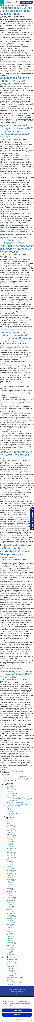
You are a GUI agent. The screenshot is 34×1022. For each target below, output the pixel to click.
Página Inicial (11, 795)
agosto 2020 (10, 945)
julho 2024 (10, 861)
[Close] (31, 999)
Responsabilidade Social (14, 813)
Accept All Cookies (17, 1010)
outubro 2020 (11, 942)
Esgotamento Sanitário (13, 790)
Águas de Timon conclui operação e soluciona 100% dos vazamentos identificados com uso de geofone (16, 131)
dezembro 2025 (11, 830)
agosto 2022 (10, 902)
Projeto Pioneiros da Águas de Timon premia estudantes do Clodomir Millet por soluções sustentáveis (16, 551)
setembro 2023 (11, 879)
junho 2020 (10, 949)
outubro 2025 (11, 834)
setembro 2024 (11, 857)
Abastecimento (11, 959)
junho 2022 (10, 906)
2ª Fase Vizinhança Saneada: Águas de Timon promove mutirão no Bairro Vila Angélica (16, 672)
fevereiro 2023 (11, 891)
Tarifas (9, 984)
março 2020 (10, 954)
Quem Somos (11, 811)
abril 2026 (10, 823)
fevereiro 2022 (11, 913)
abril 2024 (10, 866)
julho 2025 (10, 839)
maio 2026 (10, 821)
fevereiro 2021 (11, 935)
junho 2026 (10, 820)
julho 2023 (10, 882)
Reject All (17, 1014)
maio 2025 (10, 843)
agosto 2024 (10, 859)
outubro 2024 (11, 855)
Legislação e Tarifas (13, 815)
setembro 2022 (11, 900)
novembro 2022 (11, 897)
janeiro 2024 (10, 872)
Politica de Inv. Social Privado (15, 797)
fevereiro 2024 (11, 870)
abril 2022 (10, 909)
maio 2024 (10, 864)
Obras (9, 972)
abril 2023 (10, 888)
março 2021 (10, 933)
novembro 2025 (11, 832)
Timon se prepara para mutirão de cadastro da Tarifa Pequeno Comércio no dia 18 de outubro (15, 337)
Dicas (8, 966)
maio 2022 (10, 908)
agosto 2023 (10, 881)
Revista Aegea (15, 793)
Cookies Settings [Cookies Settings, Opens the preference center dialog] (17, 1019)
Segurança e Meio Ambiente (15, 981)
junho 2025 (10, 841)
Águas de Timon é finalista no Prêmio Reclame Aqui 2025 (16, 454)
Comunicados (11, 786)
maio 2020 (10, 951)
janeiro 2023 (10, 893)
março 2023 (10, 890)
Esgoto (9, 968)
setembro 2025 (11, 836)
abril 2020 (10, 953)
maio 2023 (10, 886)
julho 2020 (10, 947)
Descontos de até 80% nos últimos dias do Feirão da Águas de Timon (16, 10)
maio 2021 (10, 929)
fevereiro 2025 (11, 848)
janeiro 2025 (10, 850)
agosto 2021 (10, 924)
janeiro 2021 (10, 936)
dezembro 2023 (11, 873)
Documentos (11, 788)
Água (8, 808)
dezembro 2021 (11, 917)
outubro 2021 (11, 920)
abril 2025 (10, 845)
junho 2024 (10, 863)
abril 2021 (10, 931)
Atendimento (11, 963)
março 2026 (10, 825)
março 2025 (10, 846)
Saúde (9, 979)
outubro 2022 (11, 899)
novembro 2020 (11, 940)
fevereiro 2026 (11, 827)
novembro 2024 (11, 854)
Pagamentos (11, 974)
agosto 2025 (10, 837)
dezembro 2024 (11, 852)
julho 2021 (10, 926)
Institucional (10, 970)
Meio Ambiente (15, 983)
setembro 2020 (11, 944)
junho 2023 (10, 884)
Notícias (9, 791)
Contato (9, 809)
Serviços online (26, 2)
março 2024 (10, 868)
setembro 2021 (11, 922)
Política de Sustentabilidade (15, 802)
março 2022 (10, 911)
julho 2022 (10, 904)
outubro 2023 (11, 877)
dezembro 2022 (11, 895)
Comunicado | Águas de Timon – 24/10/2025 (14, 79)
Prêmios (9, 975)
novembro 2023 (11, 875)
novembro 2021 (11, 918)
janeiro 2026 (10, 829)
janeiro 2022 (10, 915)
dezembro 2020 (11, 938)
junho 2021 (10, 927)
